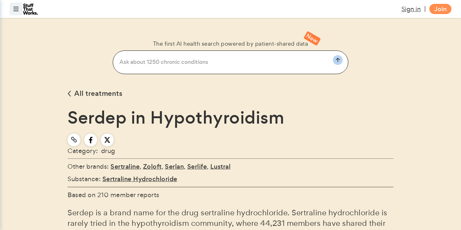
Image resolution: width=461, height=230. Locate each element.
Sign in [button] (411, 9)
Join (440, 9)
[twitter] (107, 140)
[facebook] (91, 140)
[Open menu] (16, 9)
